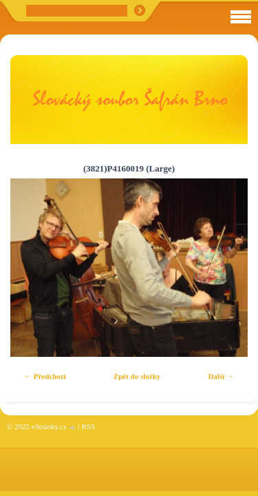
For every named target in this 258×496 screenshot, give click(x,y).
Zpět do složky (137, 376)
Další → (221, 376)
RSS (88, 426)
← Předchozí (45, 376)
